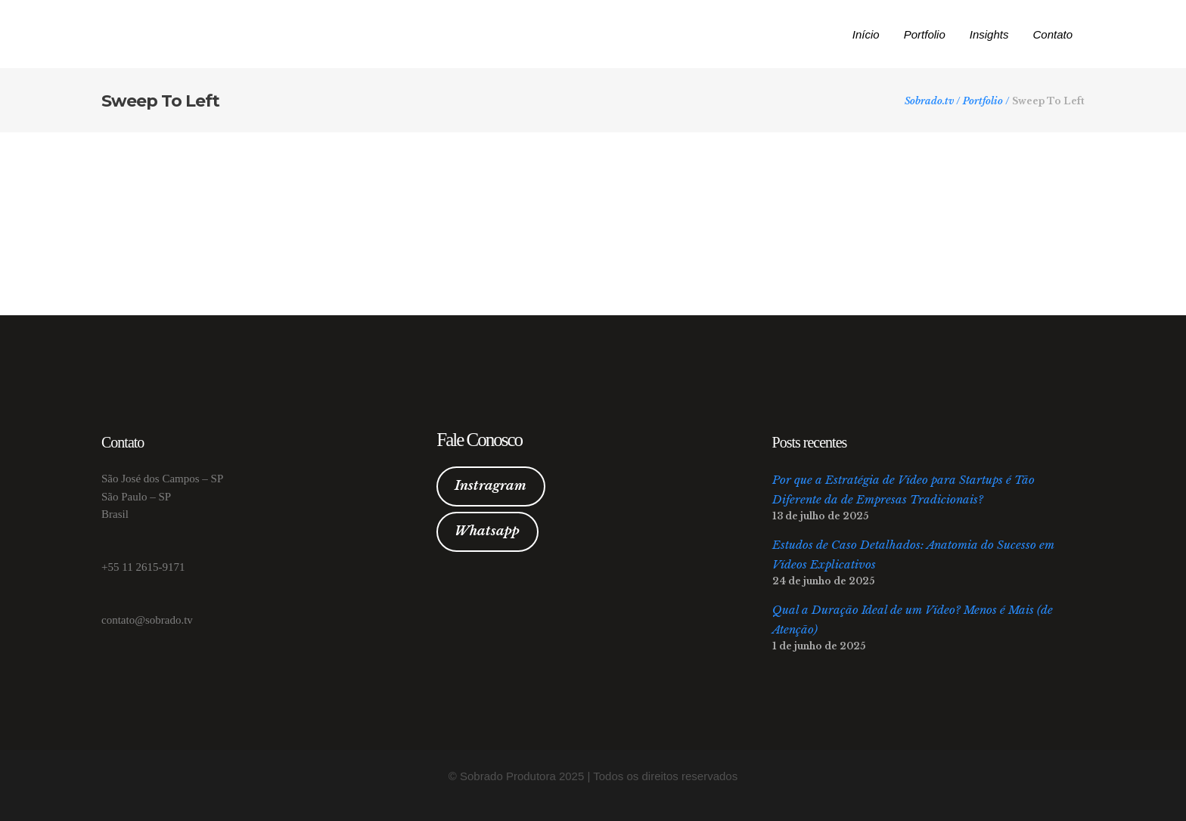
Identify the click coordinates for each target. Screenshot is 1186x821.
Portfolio (983, 101)
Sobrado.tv (929, 101)
